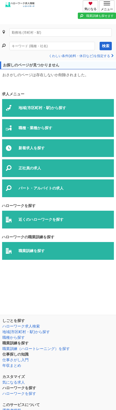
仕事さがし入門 (15, 360)
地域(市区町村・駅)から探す (26, 332)
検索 (105, 46)
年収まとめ (11, 365)
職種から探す (13, 337)
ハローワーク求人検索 (21, 326)
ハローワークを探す (19, 393)
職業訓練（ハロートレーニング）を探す (36, 348)
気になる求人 (13, 382)
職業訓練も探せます (100, 16)
